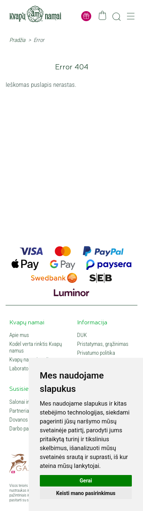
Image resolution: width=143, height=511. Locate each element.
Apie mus (19, 335)
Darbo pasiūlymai (27, 428)
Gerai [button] (86, 481)
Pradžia (17, 40)
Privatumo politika (96, 353)
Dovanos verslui (26, 419)
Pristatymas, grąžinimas (102, 344)
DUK (82, 335)
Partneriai (19, 410)
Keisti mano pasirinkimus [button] (85, 493)
